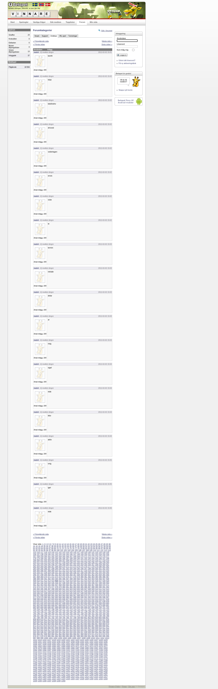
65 (44, 548)
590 (81, 597)
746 (38, 613)
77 (76, 548)
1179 (59, 660)
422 (81, 581)
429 (107, 581)
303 (107, 569)
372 (52, 577)
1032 (44, 642)
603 (52, 599)
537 (41, 593)
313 (67, 571)
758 (81, 613)
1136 (82, 654)
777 (74, 615)
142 (56, 554)
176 (103, 556)
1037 (68, 642)
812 (49, 620)
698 (93, 607)
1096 (44, 650)
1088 (82, 648)
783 (96, 615)
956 (38, 634)
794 (60, 618)
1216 (82, 664)
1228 (63, 667)
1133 (68, 654)
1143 (40, 656)
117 (41, 552)
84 (94, 548)
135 (107, 552)
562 (56, 595)
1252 (101, 669)
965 (71, 634)
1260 (63, 671)
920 (60, 630)
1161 (49, 658)
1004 (65, 638)
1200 (82, 662)
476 (49, 587)
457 (56, 585)
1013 (107, 638)
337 (78, 573)
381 (85, 577)
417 (63, 581)
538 (45, 593)
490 (100, 587)
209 (71, 560)
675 (85, 605)
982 (56, 636)
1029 (105, 640)
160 (45, 556)
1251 (96, 669)
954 (107, 632)
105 (76, 550)
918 (52, 630)
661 (34, 605)
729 (52, 611)
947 (81, 632)
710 (60, 609)
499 (56, 589)
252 (74, 564)
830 (38, 622)
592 (89, 597)
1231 (77, 667)
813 (52, 620)
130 (89, 552)
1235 (96, 667)
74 (68, 548)
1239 (40, 669)
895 (45, 628)
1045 (105, 642)
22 (89, 544)
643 (45, 603)
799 (78, 618)
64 (42, 548)
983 (60, 636)
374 (60, 577)
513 (107, 589)
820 (78, 620)
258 (96, 564)
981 (52, 636)
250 (67, 564)
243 (41, 564)
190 (78, 558)
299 (93, 569)
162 (52, 556)
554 (103, 593)
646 (56, 603)
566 (71, 595)
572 (93, 595)
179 (38, 558)
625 (56, 601)
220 (34, 562)
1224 (44, 667)
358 (78, 575)
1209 (49, 664)
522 (63, 591)
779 (81, 615)
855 (52, 624)
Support (45, 36)
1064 (44, 646)
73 (65, 548)
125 (71, 552)
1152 (82, 656)
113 (105, 550)
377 (71, 577)
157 (34, 556)
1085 (68, 648)
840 (74, 622)
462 (74, 585)
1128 (44, 654)
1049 (49, 644)
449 (103, 583)
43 (65, 546)
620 (38, 601)
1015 (40, 640)
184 (56, 558)
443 (81, 583)
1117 (68, 652)
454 (45, 585)
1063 (40, 646)
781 (89, 615)
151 (89, 554)
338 (81, 573)
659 (103, 603)
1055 (77, 644)
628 (67, 601)
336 (74, 573)
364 (100, 575)
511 (100, 589)
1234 (91, 667)
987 (74, 636)
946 (78, 632)
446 (93, 583)
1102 (73, 650)
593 (93, 597)
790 (45, 618)
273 (74, 566)
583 (56, 597)
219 (107, 560)
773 (60, 615)
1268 (101, 671)
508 (89, 589)
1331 (96, 679)
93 (39, 550)
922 (67, 630)
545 (71, 593)
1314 (91, 677)
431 (38, 583)
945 (74, 632)
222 (41, 562)
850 (34, 624)
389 (38, 579)
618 (107, 599)
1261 (68, 671)
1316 (101, 677)
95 (44, 550)
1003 (60, 638)
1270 (35, 673)
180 (41, 558)
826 (100, 620)
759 (85, 613)
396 (63, 579)
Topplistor (70, 22)
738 (85, 611)
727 (45, 611)
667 (56, 605)
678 (96, 605)
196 (100, 558)
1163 (59, 658)
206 (60, 560)
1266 (91, 671)
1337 (49, 681)
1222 (35, 667)
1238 (35, 669)
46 (73, 546)
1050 (54, 644)
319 (89, 571)
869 (103, 624)
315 (74, 571)
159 (41, 556)
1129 (49, 654)
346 (34, 575)
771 (52, 615)
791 (49, 618)
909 (96, 628)
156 (107, 554)
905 (81, 628)
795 (63, 618)
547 (78, 593)
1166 (73, 658)
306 (41, 571)
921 (63, 630)
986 (71, 636)
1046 (35, 644)
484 (78, 587)
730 (56, 611)
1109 (105, 650)
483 (74, 587)
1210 (54, 664)
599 (38, 599)
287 (49, 569)
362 (93, 575)
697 (89, 607)
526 (78, 591)
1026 (91, 640)
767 (38, 615)
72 (63, 548)
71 (60, 548)
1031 (40, 642)
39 (55, 546)
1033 (49, 642)
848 (103, 622)
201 (41, 560)
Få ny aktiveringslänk (127, 63)
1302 (35, 677)
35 (44, 546)
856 (56, 624)
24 (94, 544)
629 (71, 601)
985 (67, 636)
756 (74, 613)
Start (12, 22)
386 (103, 577)
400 (78, 579)
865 (89, 624)
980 (49, 636)
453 (41, 585)
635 (93, 601)
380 (81, 577)
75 (70, 548)
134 (103, 552)
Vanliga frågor (39, 22)
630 (74, 601)
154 (100, 554)
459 (63, 585)
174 (96, 556)
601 (45, 599)
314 (71, 571)
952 (100, 632)
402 (85, 579)
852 (41, 624)
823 (89, 620)
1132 (63, 654)
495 (41, 589)
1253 (105, 669)
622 (45, 601)
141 (52, 554)
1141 (105, 654)
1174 (35, 660)
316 (78, 571)
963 (63, 634)
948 (85, 632)
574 (100, 595)
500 (60, 589)
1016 (44, 640)
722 (103, 609)
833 (49, 622)
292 (67, 569)
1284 (101, 673)
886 (89, 626)
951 (96, 632)
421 (78, 581)
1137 (87, 654)
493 (34, 589)
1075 (96, 646)
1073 (87, 646)
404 (93, 579)
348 (41, 575)
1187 (96, 660)
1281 (87, 673)
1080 (44, 648)
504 (74, 589)
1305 (49, 677)
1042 (91, 642)
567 (74, 595)
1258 (54, 671)
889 (100, 626)
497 (49, 589)
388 (34, 579)
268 (56, 566)
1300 (101, 675)
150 (85, 554)
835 (56, 622)
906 (85, 628)
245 (49, 564)
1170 (91, 658)
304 (34, 571)
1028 (101, 640)
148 (78, 554)
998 (38, 638)
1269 (105, 671)
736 (78, 611)
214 (89, 560)
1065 (49, 646)
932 (103, 630)
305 (38, 571)
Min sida (93, 22)
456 (52, 585)
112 (101, 550)
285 (41, 569)
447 (96, 583)
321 (96, 571)
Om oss (131, 686)
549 (85, 593)
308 (49, 571)
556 (34, 595)
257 (93, 564)
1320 (44, 679)
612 (85, 599)
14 (68, 544)
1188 (101, 660)
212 (81, 560)
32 (37, 546)
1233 (87, 667)
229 (67, 562)
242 (38, 564)
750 (52, 613)
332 (60, 573)
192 (85, 558)
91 (34, 550)
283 (34, 569)
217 (100, 560)
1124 (101, 652)
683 (38, 607)
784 (100, 615)
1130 (54, 654)
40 (58, 546)
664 (45, 605)
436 (56, 583)
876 (52, 626)
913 (34, 630)
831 (41, 622)
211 (78, 560)
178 (34, 558)
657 (96, 603)
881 (71, 626)
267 (52, 566)
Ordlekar (53, 36)
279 (96, 566)
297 (85, 569)
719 (93, 609)
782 (93, 615)
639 (107, 601)
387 (107, 577)
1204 (101, 662)
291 (63, 569)
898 (56, 628)
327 (41, 573)
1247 (77, 669)
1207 (40, 664)
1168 (82, 658)
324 (107, 571)
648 (63, 603)
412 (45, 581)
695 (81, 607)
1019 (59, 640)
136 (34, 554)
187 (67, 558)
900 (63, 628)
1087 (77, 648)
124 (67, 552)
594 (96, 597)
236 (93, 562)
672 (74, 605)
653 (81, 603)
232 (78, 562)
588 (74, 597)
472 (34, 587)
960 (52, 634)
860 (71, 624)
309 (52, 571)
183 (52, 558)
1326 (73, 679)
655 (89, 603)
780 (85, 615)
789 (41, 618)
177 (107, 556)
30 (109, 544)
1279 (77, 673)
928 (89, 630)
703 (34, 609)
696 (85, 607)
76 (73, 548)
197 (103, 558)
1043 (96, 642)
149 (81, 554)
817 (67, 620)
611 (81, 599)
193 (89, 558)
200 (38, 560)
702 (107, 607)
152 (93, 554)
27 (102, 544)
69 (55, 548)
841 (78, 622)
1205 (105, 662)
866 (93, 624)
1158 (35, 658)
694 (78, 607)
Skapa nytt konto (126, 90)
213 (85, 560)
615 (96, 599)
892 (34, 628)
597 (107, 597)
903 (74, 628)
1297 (87, 675)
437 (60, 583)
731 (60, 611)
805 (100, 618)
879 (63, 626)
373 (56, 577)
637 (100, 601)
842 (81, 622)
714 (74, 609)
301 (100, 569)
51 (86, 546)
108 (87, 550)
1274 (54, 673)
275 (81, 566)
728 (49, 611)
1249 (87, 669)
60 (110, 546)
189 (74, 558)
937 (45, 632)
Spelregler (23, 22)
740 (93, 611)
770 (49, 615)
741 (96, 611)
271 (67, 566)
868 (100, 624)
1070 (73, 646)
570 (85, 595)
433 (45, 583)
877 (56, 626)
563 (60, 595)
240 (107, 562)
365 (103, 575)
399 (74, 579)
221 (38, 562)
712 (67, 609)
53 (91, 546)
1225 (49, 667)
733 (67, 611)
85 (97, 548)
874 (45, 626)
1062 (35, 646)
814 (56, 620)
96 (47, 550)
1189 (105, 660)
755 (71, 613)
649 (67, 603)
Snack (37, 36)
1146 (54, 656)
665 (49, 605)
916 (45, 630)
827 (103, 620)
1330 (91, 679)
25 (97, 544)
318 (85, 571)
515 (38, 591)
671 (71, 605)
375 (63, 577)
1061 (105, 644)
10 (57, 544)
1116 (63, 652)
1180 (63, 660)
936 (41, 632)
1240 (44, 669)
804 (96, 618)
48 (78, 546)
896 (49, 628)
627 (63, 601)
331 (56, 573)
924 (74, 630)
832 (45, 622)
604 (56, 599)
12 (63, 544)
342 (96, 573)
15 (70, 544)
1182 (73, 660)
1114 (54, 652)
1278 (73, 673)
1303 (40, 677)
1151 (77, 656)
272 (71, 566)
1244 (63, 669)
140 (49, 554)
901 (67, 628)
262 (34, 566)
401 (81, 579)
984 (63, 636)
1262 (73, 671)
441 (74, 583)
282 (107, 566)
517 (45, 591)
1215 (77, 664)
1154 (91, 656)
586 (67, 597)
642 (41, 603)
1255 (40, 671)
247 (56, 564)
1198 (73, 662)
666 (52, 605)
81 (86, 548)
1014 (35, 640)
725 (38, 611)
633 (85, 601)
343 (100, 573)
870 (107, 624)
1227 (59, 667)
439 (67, 583)
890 (103, 626)
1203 (96, 662)
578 (38, 597)
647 (60, 603)
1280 (82, 673)
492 (107, 587)
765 (107, 613)
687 (52, 607)
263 (38, 566)
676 (89, 605)
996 (107, 636)
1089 (87, 648)
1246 (73, 669)
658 (100, 603)
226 (56, 562)
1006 (74, 638)
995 (103, 636)
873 (41, 626)
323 (103, 571)
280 (100, 566)
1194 (54, 662)
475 (45, 587)
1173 (105, 658)
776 (71, 615)
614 (93, 599)
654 (85, 603)
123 (63, 552)
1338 (54, 681)
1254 (35, 671)
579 (41, 597)
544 (67, 593)
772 (56, 615)
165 (63, 556)
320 (93, 571)
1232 (82, 667)
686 (49, 607)
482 (71, 587)
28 (104, 544)
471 (107, 585)
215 (93, 560)
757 (78, 613)
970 (89, 634)
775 (67, 615)
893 (38, 628)
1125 (105, 652)
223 (45, 562)
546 (74, 593)
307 (45, 571)
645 (52, 603)
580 (45, 597)
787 (34, 618)
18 (78, 544)
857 (60, 624)
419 (71, 581)
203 (49, 560)
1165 (68, 658)
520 (56, 591)
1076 (101, 646)
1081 (49, 648)
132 (96, 552)
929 (93, 630)
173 (93, 556)
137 (38, 554)
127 (78, 552)
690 (63, 607)
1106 (91, 650)
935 (38, 632)
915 (41, 630)
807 (107, 618)
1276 (63, 673)
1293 (68, 675)
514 (34, 591)
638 (103, 601)
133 (100, 552)
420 (74, 581)
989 (81, 636)
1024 (82, 640)
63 (39, 548)
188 (71, 558)
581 (49, 597)
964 (67, 634)
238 (100, 562)
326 (38, 573)
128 (81, 552)
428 (103, 581)
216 (96, 560)
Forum (82, 22)
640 (34, 603)
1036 (63, 642)
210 (74, 560)
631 (78, 601)
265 (45, 566)
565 (67, 595)
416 (60, 581)
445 (89, 583)
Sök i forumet (106, 31)
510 (96, 589)
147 (74, 554)
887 (93, 626)
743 (103, 611)
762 (96, 613)
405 (96, 579)
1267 (96, 671)
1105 (87, 650)
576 (107, 595)
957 (41, 634)
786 (107, 615)
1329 (87, 679)
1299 (96, 675)
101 (61, 550)
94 (42, 550)
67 (50, 548)
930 (96, 630)
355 (67, 575)
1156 (101, 656)
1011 (98, 638)
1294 (73, 675)
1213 (68, 664)
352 (56, 575)
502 (67, 589)
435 (52, 583)
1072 (82, 646)
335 (71, 573)
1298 (91, 675)
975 (107, 634)
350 (49, 575)
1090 (91, 648)
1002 (55, 638)
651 (74, 603)
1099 (59, 650)
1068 (63, 646)
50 (84, 546)
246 (52, 564)
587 (71, 597)
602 (49, 599)
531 (96, 591)
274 (78, 566)
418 (67, 581)
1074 (91, 646)
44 (68, 546)
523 (67, 591)
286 (45, 569)
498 (52, 589)
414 (52, 581)
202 (45, 560)
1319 (40, 679)
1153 (87, 656)
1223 (40, 667)
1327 (77, 679)
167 (71, 556)
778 (78, 615)
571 (89, 595)
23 (91, 544)
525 (74, 591)
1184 (82, 660)
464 (81, 585)
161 (49, 556)
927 (85, 630)
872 (38, 626)
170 (81, 556)
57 (102, 546)
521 (60, 591)
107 (83, 550)
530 (93, 591)
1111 (40, 652)
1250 (91, 669)
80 (84, 548)
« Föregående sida (41, 41)
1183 (77, 660)
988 (78, 636)
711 (63, 609)
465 (85, 585)
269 (60, 566)
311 (60, 571)
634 (89, 601)
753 (63, 613)
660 (107, 603)
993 (96, 636)
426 (96, 581)
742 (100, 611)
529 (89, 591)
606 (63, 599)
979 (45, 636)
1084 (63, 648)
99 (55, 550)
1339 (59, 681)
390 (41, 579)
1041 (87, 642)
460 (67, 585)
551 (93, 593)
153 (96, 554)
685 (45, 607)
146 (71, 554)
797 (71, 618)
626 (60, 601)
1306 (54, 677)
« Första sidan (39, 44)
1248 (82, 669)
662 (38, 605)
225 (52, 562)
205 (56, 560)
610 (78, 599)
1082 (54, 648)
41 (60, 546)
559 (45, 595)
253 (78, 564)
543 (63, 593)
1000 (46, 638)
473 (38, 587)
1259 (59, 671)
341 (93, 573)
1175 (40, 660)
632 (81, 601)
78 (78, 548)
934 (34, 632)
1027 (96, 640)
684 (41, 607)
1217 (87, 664)
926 (81, 630)
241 (34, 564)
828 (107, 620)
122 (60, 552)
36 (47, 546)
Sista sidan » (107, 44)
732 (63, 611)
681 (107, 605)
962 (60, 634)
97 (50, 550)
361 (89, 575)
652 (78, 603)
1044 (101, 642)
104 (72, 550)
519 (52, 591)
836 (60, 622)
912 (107, 628)
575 (103, 595)
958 (45, 634)
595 (100, 597)
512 (103, 589)
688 (56, 607)
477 (52, 587)
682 (34, 607)
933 (107, 630)
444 (85, 583)
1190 (35, 662)
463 (78, 585)
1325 (68, 679)
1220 (101, 664)
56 (99, 546)
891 (107, 626)
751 (56, 613)
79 (81, 548)
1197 (68, 662)
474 (41, 587)
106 (79, 550)
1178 (54, 660)
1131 (59, 654)
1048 (44, 644)
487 (89, 587)
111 (98, 550)
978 (41, 636)
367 (34, 577)
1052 (63, 644)
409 (34, 581)
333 (63, 573)
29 (107, 544)
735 (74, 611)
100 (58, 550)
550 (89, 593)
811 (45, 620)
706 (45, 609)
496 (45, 589)
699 (96, 607)
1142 (35, 656)
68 (52, 548)
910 (100, 628)
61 (34, 548)
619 (34, 601)
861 (74, 624)
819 (74, 620)
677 (93, 605)
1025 (87, 640)
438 (63, 583)
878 (60, 626)
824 (93, 620)
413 (49, 581)
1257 (49, 671)
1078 (35, 648)
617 (103, 599)
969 (85, 634)
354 (63, 575)
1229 (68, 667)
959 (49, 634)
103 (69, 550)
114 (109, 550)
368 (38, 577)
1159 (40, 658)
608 (71, 599)
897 (52, 628)
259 (100, 564)
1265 (87, 671)
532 (100, 591)
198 (107, 558)
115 (34, 552)
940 (56, 632)
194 (93, 558)
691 (67, 607)
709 (56, 609)
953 (103, 632)
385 (100, 577)
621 (41, 601)
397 (67, 579)
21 (86, 544)
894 (41, 628)
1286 (35, 675)
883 (78, 626)
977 (38, 636)
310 (56, 571)
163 (56, 556)
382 (89, 577)
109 (90, 550)
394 (56, 579)
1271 (40, 673)
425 (93, 581)
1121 (87, 652)
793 (56, 618)
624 (52, 601)
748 (45, 613)
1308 (63, 677)
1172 (101, 658)
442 (78, 583)
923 (71, 630)
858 (63, 624)
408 (107, 579)
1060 (101, 644)
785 (103, 615)
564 (63, 595)
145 (67, 554)
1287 (40, 675)
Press (124, 686)
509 (93, 589)
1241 (49, 669)
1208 (44, 664)
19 (81, 544)
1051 (59, 644)
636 (96, 601)
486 (85, 587)
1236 (101, 667)
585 (63, 597)
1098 (54, 650)
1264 (82, 671)
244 (45, 564)
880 (67, 626)
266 (49, 566)
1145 (49, 656)
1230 (73, 667)
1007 (79, 638)
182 (49, 558)
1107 (96, 650)
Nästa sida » (107, 41)
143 (60, 554)
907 (89, 628)
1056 (82, 644)
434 (49, 583)
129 (85, 552)
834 (52, 622)
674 (81, 605)
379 (78, 577)
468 (96, 585)
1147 (59, 656)
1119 (77, 652)
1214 (73, 664)
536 (38, 593)
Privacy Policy (114, 686)
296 (81, 569)
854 (49, 624)
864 (85, 624)
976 (34, 636)
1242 (54, 669)
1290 (54, 675)
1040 (82, 642)
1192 (44, 662)
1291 (59, 675)
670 (67, 605)
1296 (82, 675)
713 (71, 609)
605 (60, 599)
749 (49, 613)
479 (60, 587)
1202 (91, 662)
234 (85, 562)
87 (102, 548)
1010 (93, 638)
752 (60, 613)
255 (85, 564)
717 (85, 609)
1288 (44, 675)
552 (96, 593)
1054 (73, 644)
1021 (68, 640)
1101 (68, 650)
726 (41, 611)
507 (85, 589)
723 (107, 609)
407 (103, 579)
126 (74, 552)
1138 (91, 654)
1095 (40, 650)
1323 (59, 679)
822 (85, 620)
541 (56, 593)
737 (81, 611)
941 (60, 632)
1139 (96, 654)
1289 (49, 675)
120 (52, 552)
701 (103, 607)
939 (52, 632)
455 (49, 585)
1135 (77, 654)
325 (34, 573)
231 (74, 562)
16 (73, 544)
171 (85, 556)
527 (81, 591)
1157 (105, 656)
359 (81, 575)
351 (52, 575)
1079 (40, 648)
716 (81, 609)
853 (45, 624)
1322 (54, 679)
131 (93, 552)
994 (100, 636)
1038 (73, 642)
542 (60, 593)
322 (100, 571)
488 (93, 587)
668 (60, 605)
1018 (54, 640)
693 (74, 607)
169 (78, 556)
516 (41, 591)
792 (52, 618)
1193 (49, 662)
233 (81, 562)
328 (45, 573)
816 (63, 620)
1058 (91, 644)
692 (71, 607)
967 (78, 634)
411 (41, 581)
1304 (44, 677)
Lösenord (121, 44)
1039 (77, 642)
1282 (91, 673)
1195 (59, 662)
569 (81, 595)
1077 (105, 646)
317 (81, 571)
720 (96, 609)
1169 (87, 658)
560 (49, 595)
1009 (88, 638)
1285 (105, 673)
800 (81, 618)
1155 (96, 656)
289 (56, 569)
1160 (44, 658)
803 (93, 618)
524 (71, 591)
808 (34, 620)
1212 (63, 664)
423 (85, 581)
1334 (35, 681)
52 (89, 546)
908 (93, 628)
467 (93, 585)
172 (89, 556)
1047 (40, 644)
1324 (63, 679)
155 (103, 554)
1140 (101, 654)
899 (60, 628)
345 (107, 573)
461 (71, 585)
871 (34, 626)
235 (89, 562)
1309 (68, 677)
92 (37, 550)
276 (85, 566)
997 (34, 638)
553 (100, 593)
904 (78, 628)
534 (107, 591)
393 (52, 579)
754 (67, 613)
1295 (77, 675)
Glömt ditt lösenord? (127, 60)
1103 (77, 650)
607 (67, 599)
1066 (54, 646)
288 (52, 569)
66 (47, 548)
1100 (63, 650)
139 (45, 554)
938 (49, 632)
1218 (91, 664)
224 (49, 562)
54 (94, 546)
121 (56, 552)
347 (38, 575)
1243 (59, 669)
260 (103, 564)
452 (38, 585)
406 (100, 579)
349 (45, 575)
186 (63, 558)
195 (96, 558)
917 (49, 630)
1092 (101, 648)
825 (96, 620)
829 (34, 622)
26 (99, 544)
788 (38, 618)
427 (100, 581)
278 (93, 566)
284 (38, 569)
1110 (35, 652)
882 (74, 626)
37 (50, 546)
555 (107, 593)
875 (49, 626)
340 (89, 573)
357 (74, 575)
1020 (63, 640)
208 (67, 560)
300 (96, 569)
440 (71, 583)
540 (52, 593)
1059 (96, 644)
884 (81, 626)
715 (78, 609)
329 (49, 573)
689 (60, 607)
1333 (105, 679)
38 (52, 546)
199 (34, 560)
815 (60, 620)
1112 (44, 652)
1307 (59, 677)
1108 (101, 650)
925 (78, 630)
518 (49, 591)
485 (81, 587)
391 (45, 579)
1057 (87, 644)
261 (107, 564)
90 (110, 548)
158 (38, 556)
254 (81, 564)
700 (100, 607)
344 (103, 573)
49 (81, 546)
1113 (49, 652)
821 (81, 620)
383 (93, 577)
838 (67, 622)
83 (91, 548)
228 (63, 562)
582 (52, 597)
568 (78, 595)
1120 (82, 652)
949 (89, 632)
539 (49, 593)
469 (100, 585)
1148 (63, 656)
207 (63, 560)
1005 (69, 638)
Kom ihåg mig (122, 50)
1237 (105, 667)
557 (38, 595)
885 (85, 626)
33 (39, 546)
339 (85, 573)
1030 (35, 642)
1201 (87, 662)
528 (85, 591)
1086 (73, 648)
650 (71, 603)
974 (103, 634)
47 (76, 546)
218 (103, 560)
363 (96, 575)
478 (56, 587)
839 (71, 622)
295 (78, 569)
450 (107, 583)
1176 (44, 660)
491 (103, 587)
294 (74, 569)
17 (76, 544)
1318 (35, 679)
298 (89, 569)
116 (38, 552)
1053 (68, 644)
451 (34, 585)
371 (49, 577)
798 (74, 618)
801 (85, 618)
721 (100, 609)
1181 (68, 660)
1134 (73, 654)
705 (41, 609)
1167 (77, 658)
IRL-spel (62, 36)
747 (41, 613)
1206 (35, 664)
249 (63, 564)
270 (63, 566)
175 (100, 556)
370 (45, 577)
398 (71, 579)
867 (96, 624)
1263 (77, 671)
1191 (40, 662)
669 (63, 605)
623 (49, 601)
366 (107, 575)
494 (38, 589)
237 (96, 562)
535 (34, 593)
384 (96, 577)
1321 (49, 679)
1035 (59, 642)
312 (63, 571)
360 (85, 575)
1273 (49, 673)
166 (67, 556)
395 (60, 579)
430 (34, 583)
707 (49, 609)
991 (89, 636)
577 (34, 597)
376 (67, 577)
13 (65, 544)
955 (34, 634)
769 (45, 615)
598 (34, 599)
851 (38, 624)
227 (60, 562)
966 (74, 634)
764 (103, 613)
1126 (35, 654)
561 (52, 595)
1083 (59, 648)
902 (71, 628)
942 (63, 632)
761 (93, 613)
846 (96, 622)
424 (89, 581)
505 (78, 589)
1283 (96, 673)
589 (78, 597)
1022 (73, 640)
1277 (68, 673)
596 (103, 597)
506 (81, 589)
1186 (91, 660)
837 (63, 622)
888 (96, 626)
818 (71, 620)
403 (89, 579)
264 (41, 566)
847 (100, 622)
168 (74, 556)
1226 (54, 667)
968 (81, 634)
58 (104, 546)
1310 (73, 677)
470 (103, 585)
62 (37, 548)
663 (41, 605)
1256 (44, 671)
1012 (102, 638)
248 (60, 564)
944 (71, 632)
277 (89, 566)
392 (49, 579)
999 (41, 638)
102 (65, 550)
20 (83, 544)
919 (56, 630)
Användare (121, 38)
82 (89, 548)
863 (81, 624)
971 (93, 634)
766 (34, 615)
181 (45, 558)
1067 (59, 646)
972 (96, 634)
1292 (63, 675)
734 (71, 611)
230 (71, 562)
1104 (82, 650)
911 (103, 628)
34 (42, 546)
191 (81, 558)
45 (70, 546)
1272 (44, 673)
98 (52, 550)
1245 (68, 669)
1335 (40, 681)
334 (67, 573)
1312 (82, 677)
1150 (73, 656)
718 (89, 609)
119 (49, 552)
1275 (59, 673)
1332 (101, 679)
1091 (96, 648)
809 (38, 620)
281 (103, 566)
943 (67, 632)
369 (41, 577)
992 (93, 636)
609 (74, 599)
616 (100, 599)
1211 (59, 664)
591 (85, 597)
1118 (73, 652)
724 (34, 611)
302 (103, 569)
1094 (35, 650)
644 (49, 603)
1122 (91, 652)
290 (60, 569)
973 (100, 634)
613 (89, 599)
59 (107, 546)
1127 (40, 654)
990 (85, 636)
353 (60, 575)
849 (107, 622)
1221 (105, 664)
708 (52, 609)
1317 (105, 677)
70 (58, 548)
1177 (49, 660)
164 (60, 556)
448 (100, 583)
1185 (87, 660)
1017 (49, 640)
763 (100, 613)
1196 (63, 662)
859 (67, 624)
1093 (105, 648)
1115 (59, 652)
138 (41, 554)
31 (34, 546)
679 (100, 605)
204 (52, 560)
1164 (63, 658)
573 (96, 595)
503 (71, 589)
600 (41, 599)
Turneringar (72, 36)
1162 (54, 658)
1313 (87, 677)
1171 (96, 658)
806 (103, 618)
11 (60, 544)
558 (41, 595)
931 (100, 630)
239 (103, 562)
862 (78, 624)
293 (71, 569)
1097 (49, 650)
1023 (77, 640)
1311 (77, 677)
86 (99, 548)
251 (71, 564)
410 (38, 581)
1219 (96, 664)
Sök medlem (55, 22)
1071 (77, 646)
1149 (68, 656)
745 (34, 613)
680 (103, 605)
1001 (51, 638)
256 (89, 564)
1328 (82, 679)
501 (63, 589)
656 (93, 603)
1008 (84, 638)
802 (89, 618)
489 (96, 587)
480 (63, 587)
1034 (54, 642)
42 (63, 546)
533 (103, 591)
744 (107, 611)
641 (38, 603)
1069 (68, 646)
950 (93, 632)
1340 (63, 681)
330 (52, 573)
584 (60, 597)
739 (89, 611)
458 (60, 585)
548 (81, 593)
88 (104, 548)
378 (74, 577)
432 (41, 583)
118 (45, 552)
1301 (105, 675)
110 (94, 550)
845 (93, 622)
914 (38, 630)
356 (71, 575)
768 (41, 615)
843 (85, 622)
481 (67, 587)
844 (89, 622)
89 (107, 548)
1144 (44, 656)
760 (89, 613)
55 (97, 546)
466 (89, 585)
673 (78, 605)
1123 (96, 652)
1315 (96, 677)
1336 (44, 681)
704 (38, 609)
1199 (77, 662)
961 (56, 634)
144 (63, 554)
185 (60, 558)
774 (63, 615)
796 (67, 618)
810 (41, 620)
